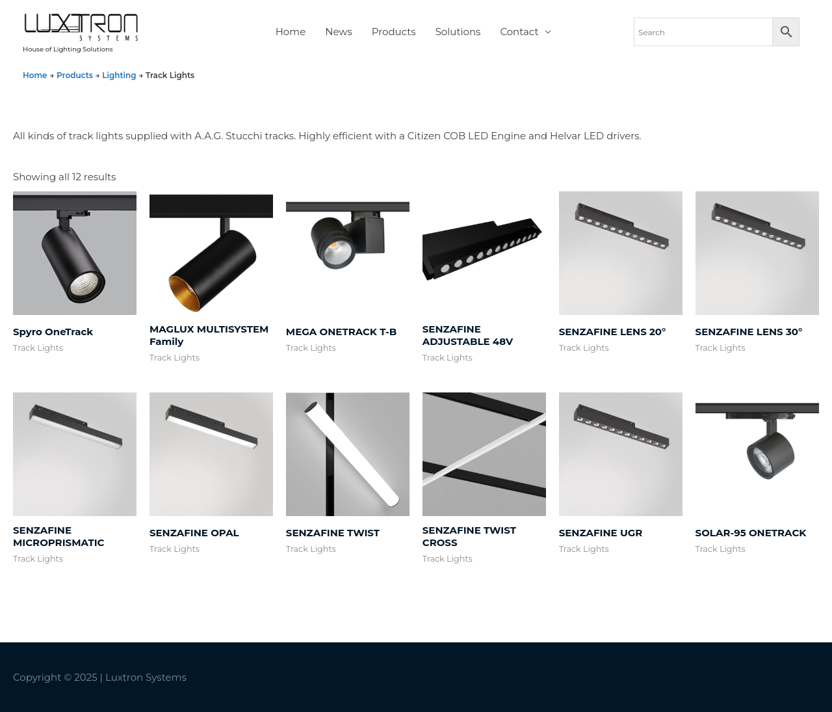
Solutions (458, 31)
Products (394, 31)
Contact (519, 31)
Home (291, 31)
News (338, 31)
